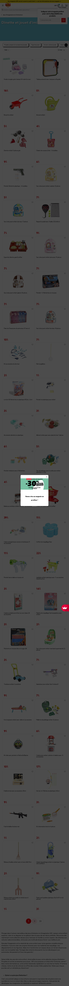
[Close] (47, 477)
